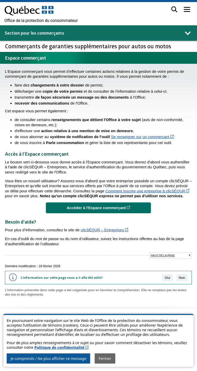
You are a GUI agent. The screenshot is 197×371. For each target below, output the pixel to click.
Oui (167, 278)
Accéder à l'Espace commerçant (109, 207)
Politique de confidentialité (61, 347)
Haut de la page (163, 255)
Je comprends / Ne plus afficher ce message (48, 358)
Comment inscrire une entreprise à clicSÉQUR (147, 191)
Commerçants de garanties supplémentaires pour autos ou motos (88, 46)
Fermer (105, 358)
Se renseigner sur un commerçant (142, 137)
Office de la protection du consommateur (41, 20)
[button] (174, 9)
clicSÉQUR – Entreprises (104, 230)
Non (182, 278)
